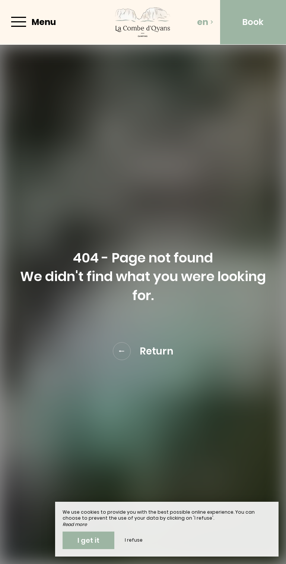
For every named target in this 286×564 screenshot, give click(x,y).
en (205, 22)
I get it (88, 540)
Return (143, 351)
